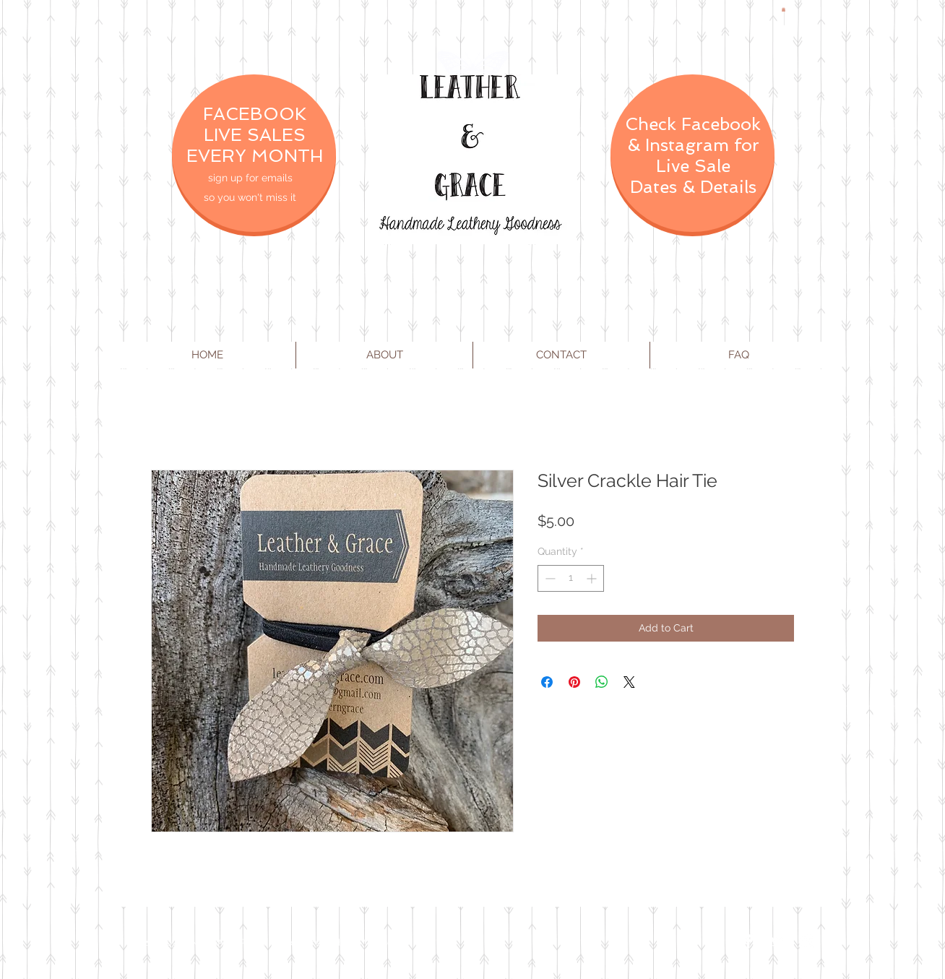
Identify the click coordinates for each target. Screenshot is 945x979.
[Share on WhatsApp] (601, 682)
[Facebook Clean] (748, 941)
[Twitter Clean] (777, 941)
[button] (783, 9)
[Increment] (593, 578)
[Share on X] (629, 682)
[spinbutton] (571, 578)
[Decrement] (549, 578)
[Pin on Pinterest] (574, 682)
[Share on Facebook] (547, 682)
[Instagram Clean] (806, 941)
